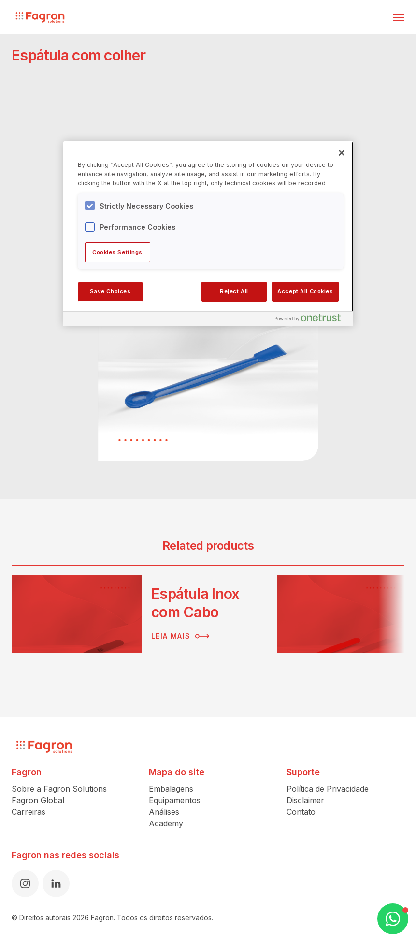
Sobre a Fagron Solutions (59, 788)
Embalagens (171, 788)
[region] (208, 233)
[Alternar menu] (398, 17)
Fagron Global (38, 800)
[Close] (341, 153)
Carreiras (28, 812)
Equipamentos (175, 800)
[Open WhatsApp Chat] (392, 918)
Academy (166, 823)
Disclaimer (305, 800)
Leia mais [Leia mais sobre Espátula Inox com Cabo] (180, 636)
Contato (301, 812)
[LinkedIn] (56, 883)
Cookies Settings (117, 252)
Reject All (234, 291)
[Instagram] (25, 883)
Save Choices (110, 291)
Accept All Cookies (305, 291)
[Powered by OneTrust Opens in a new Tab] (311, 320)
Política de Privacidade (328, 788)
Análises (164, 812)
